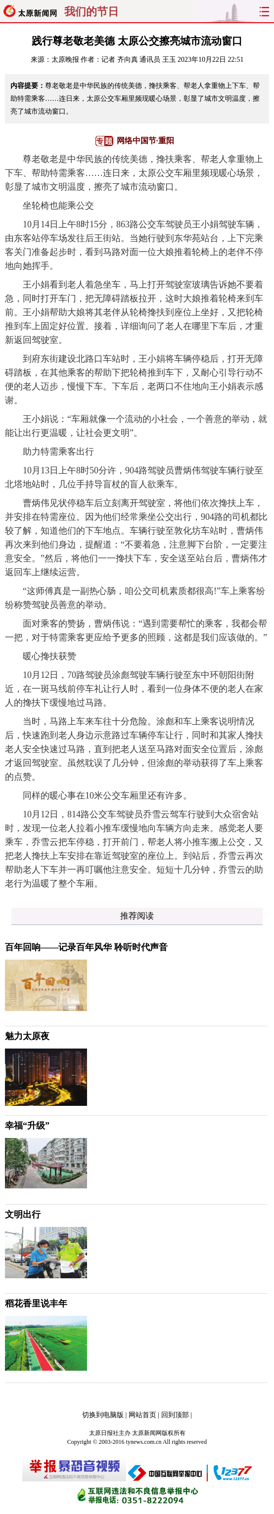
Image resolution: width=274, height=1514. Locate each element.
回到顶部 (175, 1415)
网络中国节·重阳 (145, 140)
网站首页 (142, 1415)
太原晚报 (65, 59)
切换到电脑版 (103, 1415)
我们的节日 (91, 11)
